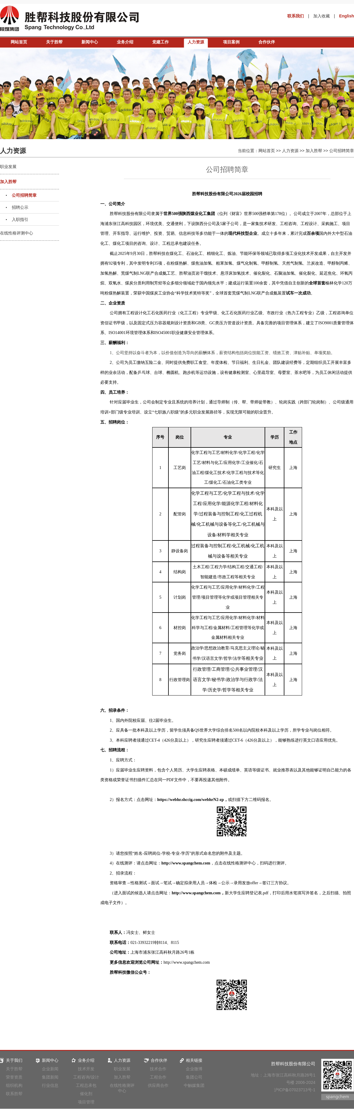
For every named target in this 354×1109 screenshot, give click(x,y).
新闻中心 (89, 42)
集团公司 (194, 1077)
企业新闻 (50, 1068)
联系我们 (295, 16)
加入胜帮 (314, 150)
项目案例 (231, 42)
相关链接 (190, 1060)
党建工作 (160, 42)
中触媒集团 (194, 1085)
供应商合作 (158, 1085)
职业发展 (8, 166)
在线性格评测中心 (16, 233)
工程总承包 (86, 1085)
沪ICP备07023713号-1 (294, 1089)
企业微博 (194, 1068)
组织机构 (14, 1085)
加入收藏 (321, 16)
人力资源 (196, 42)
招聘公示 (20, 207)
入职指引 (20, 219)
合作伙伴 (266, 42)
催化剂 (86, 1093)
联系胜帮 (14, 1093)
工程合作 (158, 1077)
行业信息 (50, 1085)
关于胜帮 (54, 42)
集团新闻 (50, 1077)
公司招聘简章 (341, 150)
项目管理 (86, 1102)
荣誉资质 (14, 1077)
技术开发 (86, 1068)
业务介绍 (125, 42)
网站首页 (19, 42)
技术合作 (158, 1068)
